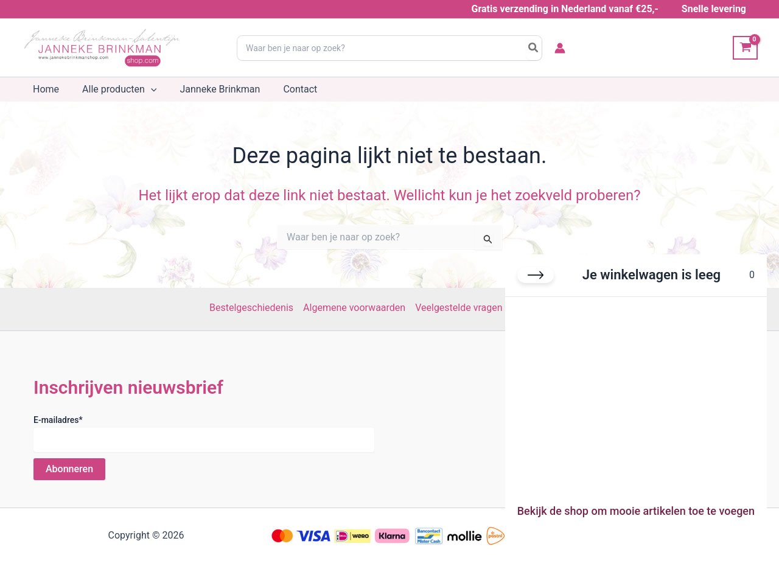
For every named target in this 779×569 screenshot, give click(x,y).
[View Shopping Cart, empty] (745, 48)
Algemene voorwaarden (354, 307)
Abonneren (69, 469)
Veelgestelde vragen (458, 307)
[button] (145, 89)
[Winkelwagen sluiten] (535, 275)
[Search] (534, 48)
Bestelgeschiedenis (251, 307)
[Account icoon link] (559, 48)
